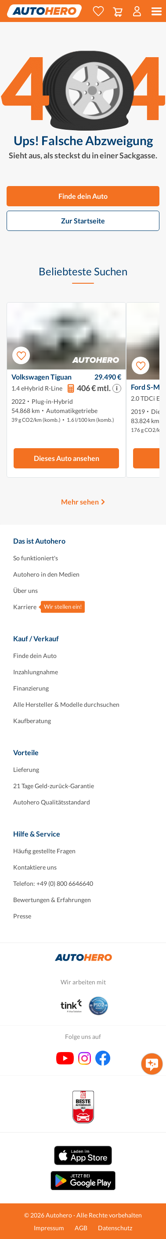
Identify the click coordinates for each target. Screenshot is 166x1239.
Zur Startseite (83, 220)
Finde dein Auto (83, 196)
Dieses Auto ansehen (66, 458)
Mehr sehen (80, 501)
